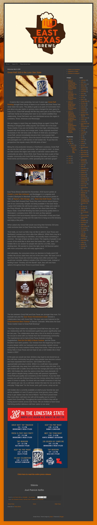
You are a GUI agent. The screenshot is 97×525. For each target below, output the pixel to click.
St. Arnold (83, 228)
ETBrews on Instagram (73, 73)
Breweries (16, 499)
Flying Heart (84, 178)
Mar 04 (73, 145)
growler (83, 244)
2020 (69, 141)
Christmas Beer (85, 156)
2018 (69, 158)
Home (8, 64)
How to (82, 185)
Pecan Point (84, 215)
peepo (51, 516)
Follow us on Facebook (74, 69)
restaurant (83, 109)
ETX (37, 499)
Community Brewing (84, 160)
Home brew (84, 183)
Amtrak (83, 143)
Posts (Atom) (17, 506)
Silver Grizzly (84, 226)
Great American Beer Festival (18, 322)
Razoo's (16, 199)
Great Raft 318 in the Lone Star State (24, 72)
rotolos (82, 139)
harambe (83, 246)
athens (82, 134)
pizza (82, 248)
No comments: (32, 497)
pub (82, 137)
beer (13, 499)
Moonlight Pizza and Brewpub (85, 200)
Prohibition (83, 220)
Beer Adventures (25, 64)
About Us (15, 64)
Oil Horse (83, 103)
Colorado (83, 121)
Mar (71, 143)
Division (83, 172)
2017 (69, 160)
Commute (83, 163)
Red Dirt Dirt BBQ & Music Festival (31, 340)
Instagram (83, 89)
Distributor (83, 170)
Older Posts (58, 504)
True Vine (83, 105)
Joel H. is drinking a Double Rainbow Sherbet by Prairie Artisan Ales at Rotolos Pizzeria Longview (72, 127)
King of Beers (84, 191)
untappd (83, 110)
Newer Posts (11, 504)
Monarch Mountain (83, 195)
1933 (82, 141)
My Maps (83, 208)
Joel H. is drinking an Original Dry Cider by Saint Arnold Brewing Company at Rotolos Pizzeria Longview (72, 116)
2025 (69, 139)
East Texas (83, 84)
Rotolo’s (10, 194)
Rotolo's (83, 95)
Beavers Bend (84, 147)
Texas (82, 93)
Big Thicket (83, 152)
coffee (82, 242)
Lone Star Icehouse (21, 194)
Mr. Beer (83, 206)
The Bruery (83, 230)
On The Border (84, 212)
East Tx (29, 499)
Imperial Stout (84, 187)
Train (82, 232)
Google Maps (84, 101)
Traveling (83, 132)
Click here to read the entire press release (34, 474)
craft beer (25, 499)
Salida (82, 224)
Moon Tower (84, 198)
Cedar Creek (84, 118)
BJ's (82, 145)
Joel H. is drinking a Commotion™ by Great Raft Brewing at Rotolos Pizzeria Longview (72, 95)
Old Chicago (25, 199)
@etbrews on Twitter (73, 71)
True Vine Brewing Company (83, 235)
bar (82, 136)
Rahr (82, 130)
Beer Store (83, 150)
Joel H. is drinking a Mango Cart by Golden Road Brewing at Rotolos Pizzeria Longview (72, 105)
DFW (82, 166)
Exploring (83, 174)
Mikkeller (83, 192)
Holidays (83, 182)
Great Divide (84, 180)
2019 (69, 156)
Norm (82, 210)
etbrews (34, 499)
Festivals (83, 176)
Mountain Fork (84, 203)
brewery (21, 499)
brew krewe (84, 240)
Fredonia (83, 128)
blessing (83, 238)
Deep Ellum (84, 168)
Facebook (83, 88)
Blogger (62, 516)
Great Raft (41, 499)
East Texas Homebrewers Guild (35, 317)
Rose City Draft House (43, 199)
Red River (83, 222)
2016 (69, 163)
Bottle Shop (84, 154)
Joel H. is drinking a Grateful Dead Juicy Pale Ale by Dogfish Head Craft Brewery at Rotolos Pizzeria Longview (72, 85)
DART (82, 164)
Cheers (83, 119)
